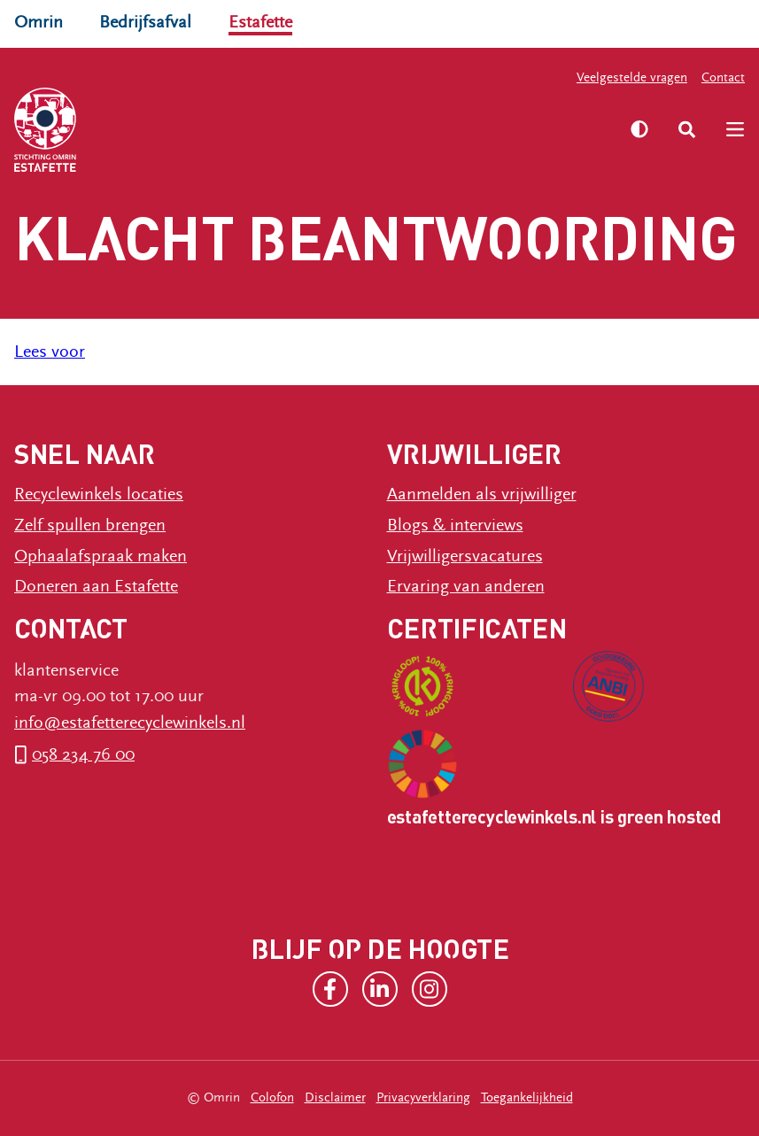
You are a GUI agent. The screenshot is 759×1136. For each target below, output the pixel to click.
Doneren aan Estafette (96, 586)
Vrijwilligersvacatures (465, 556)
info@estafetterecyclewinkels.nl (129, 722)
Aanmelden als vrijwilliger (482, 494)
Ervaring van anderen (466, 586)
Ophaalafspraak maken (100, 556)
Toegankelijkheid (527, 1097)
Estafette (260, 22)
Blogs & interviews (455, 525)
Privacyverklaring (423, 1097)
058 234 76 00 (83, 754)
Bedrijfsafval (145, 22)
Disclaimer (335, 1097)
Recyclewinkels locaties (98, 494)
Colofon (272, 1097)
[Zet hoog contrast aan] (639, 129)
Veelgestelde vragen (632, 77)
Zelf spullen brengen (90, 525)
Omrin (38, 22)
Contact (723, 77)
